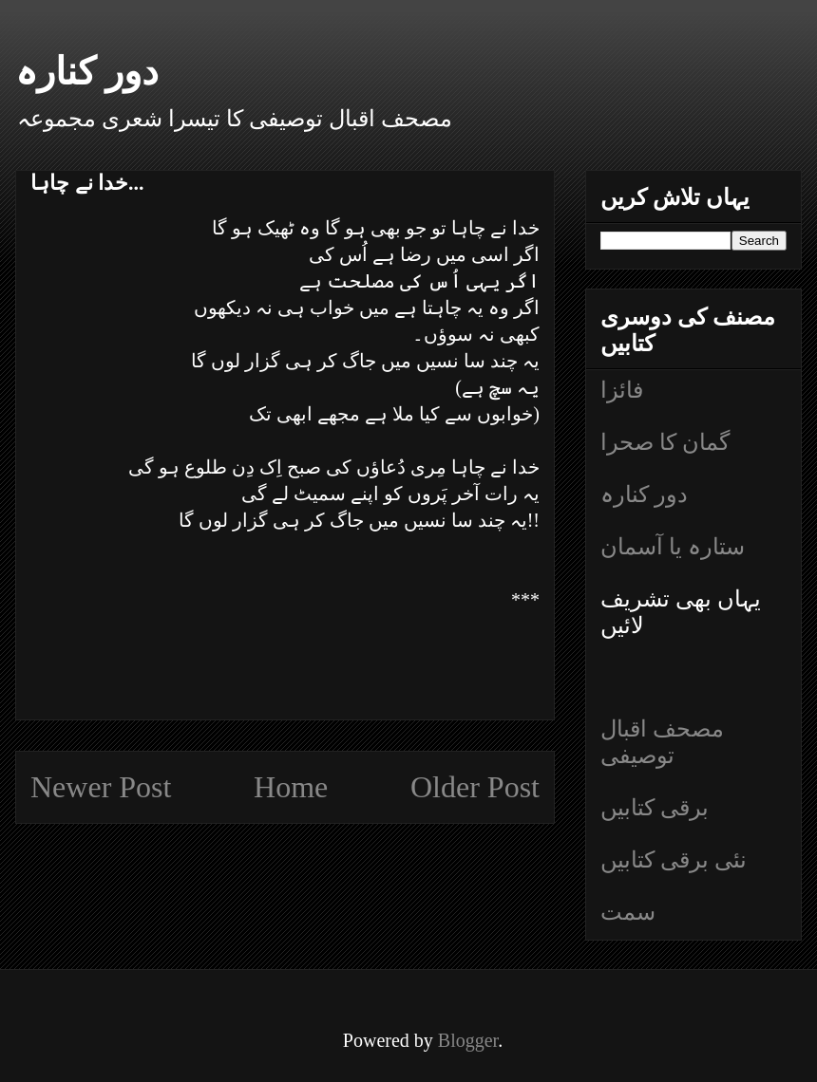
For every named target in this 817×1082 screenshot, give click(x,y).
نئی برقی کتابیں (673, 860)
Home (291, 787)
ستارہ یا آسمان (672, 546)
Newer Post (100, 787)
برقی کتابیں (654, 807)
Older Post (475, 787)
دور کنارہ (87, 71)
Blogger (468, 1040)
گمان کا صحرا (665, 442)
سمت (628, 912)
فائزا (621, 390)
